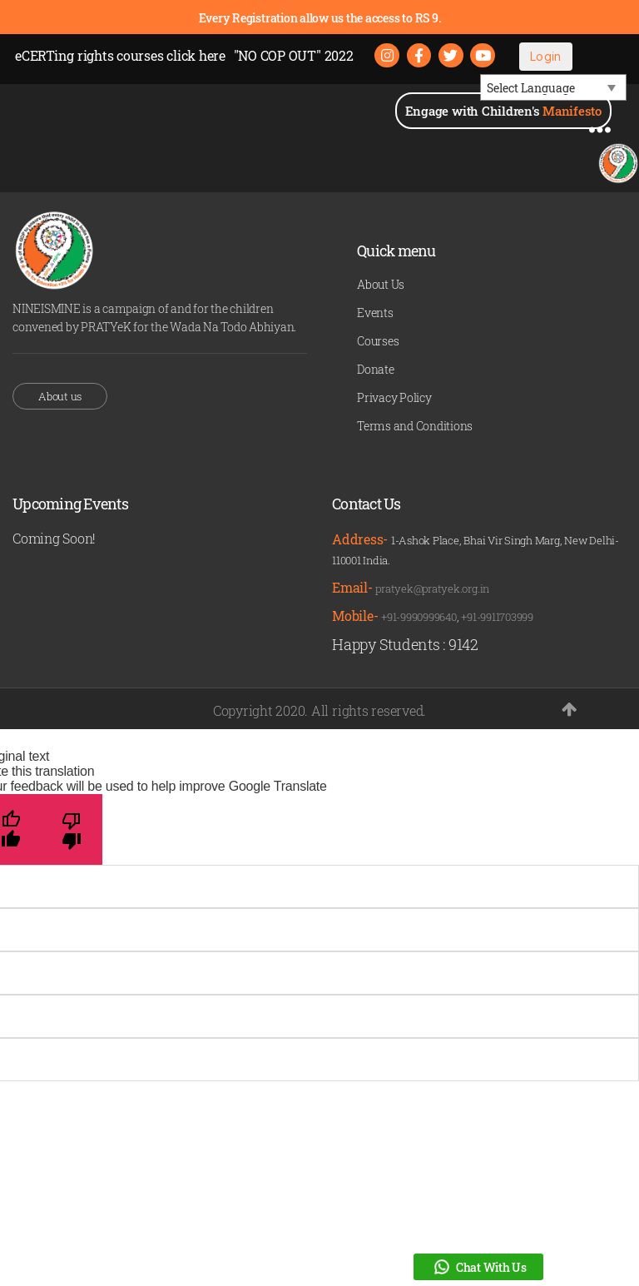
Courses (378, 342)
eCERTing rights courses (120, 55)
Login (546, 56)
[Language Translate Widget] (553, 88)
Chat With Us (478, 1267)
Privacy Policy (394, 398)
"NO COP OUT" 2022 (294, 55)
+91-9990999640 (419, 616)
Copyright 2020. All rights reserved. (319, 710)
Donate (375, 370)
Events (375, 313)
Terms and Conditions (415, 426)
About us (60, 396)
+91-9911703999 (497, 616)
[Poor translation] (72, 829)
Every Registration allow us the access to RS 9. (320, 18)
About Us (380, 285)
